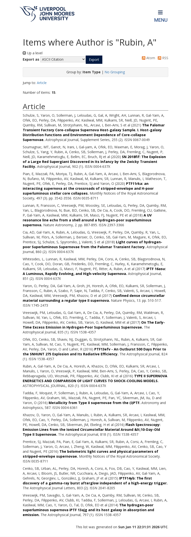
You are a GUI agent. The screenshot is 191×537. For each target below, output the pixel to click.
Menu (161, 20)
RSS (162, 58)
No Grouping (115, 72)
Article (42, 82)
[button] (94, 60)
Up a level (32, 53)
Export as (31, 59)
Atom (147, 58)
